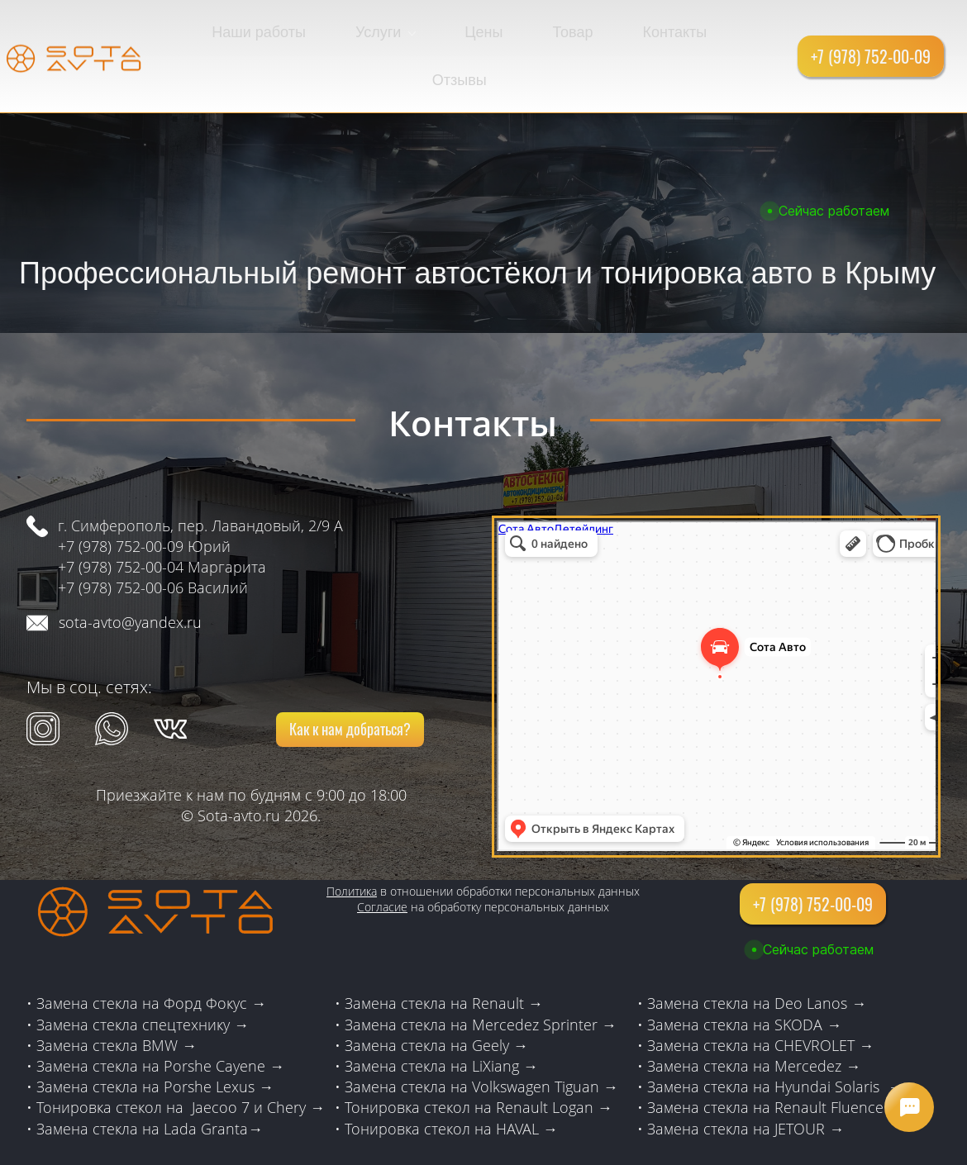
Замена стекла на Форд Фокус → (151, 953)
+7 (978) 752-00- (112, 516)
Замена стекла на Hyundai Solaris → (775, 1036)
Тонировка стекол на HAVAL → (451, 1077)
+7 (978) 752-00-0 (116, 537)
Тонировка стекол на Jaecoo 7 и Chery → (180, 1057)
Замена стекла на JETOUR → (745, 1077)
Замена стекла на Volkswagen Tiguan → (481, 1036)
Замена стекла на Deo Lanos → (756, 953)
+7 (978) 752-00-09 (120, 496)
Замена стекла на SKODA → (744, 974)
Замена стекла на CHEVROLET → (760, 995)
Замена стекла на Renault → (444, 953)
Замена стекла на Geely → (436, 995)
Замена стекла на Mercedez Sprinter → (481, 974)
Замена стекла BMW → (116, 995)
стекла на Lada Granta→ (178, 1077)
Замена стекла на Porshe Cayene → (160, 1015)
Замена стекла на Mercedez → (753, 1015)
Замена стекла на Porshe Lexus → (155, 1036)
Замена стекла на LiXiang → (441, 1015)
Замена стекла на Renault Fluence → (775, 1057)
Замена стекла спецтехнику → (142, 974)
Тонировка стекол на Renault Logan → (478, 1057)
